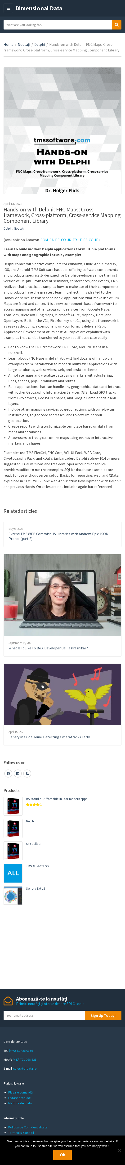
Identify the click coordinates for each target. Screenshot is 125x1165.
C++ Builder (33, 843)
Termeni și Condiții (21, 1133)
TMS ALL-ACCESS (37, 866)
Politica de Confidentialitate (28, 1127)
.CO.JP (93, 239)
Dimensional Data (38, 8)
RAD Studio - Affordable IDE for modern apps (57, 799)
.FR (74, 239)
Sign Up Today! (103, 1015)
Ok (62, 1155)
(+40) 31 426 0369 (21, 1050)
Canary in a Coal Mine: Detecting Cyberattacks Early (49, 737)
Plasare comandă (20, 1092)
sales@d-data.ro (25, 1068)
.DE (57, 239)
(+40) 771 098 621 (24, 1059)
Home (8, 44)
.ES (85, 239)
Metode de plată (20, 1103)
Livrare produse (19, 1098)
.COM (44, 239)
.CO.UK (65, 239)
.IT (80, 239)
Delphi (39, 44)
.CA (51, 239)
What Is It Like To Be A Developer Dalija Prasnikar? (48, 648)
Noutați (24, 44)
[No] (119, 1150)
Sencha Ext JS (35, 888)
